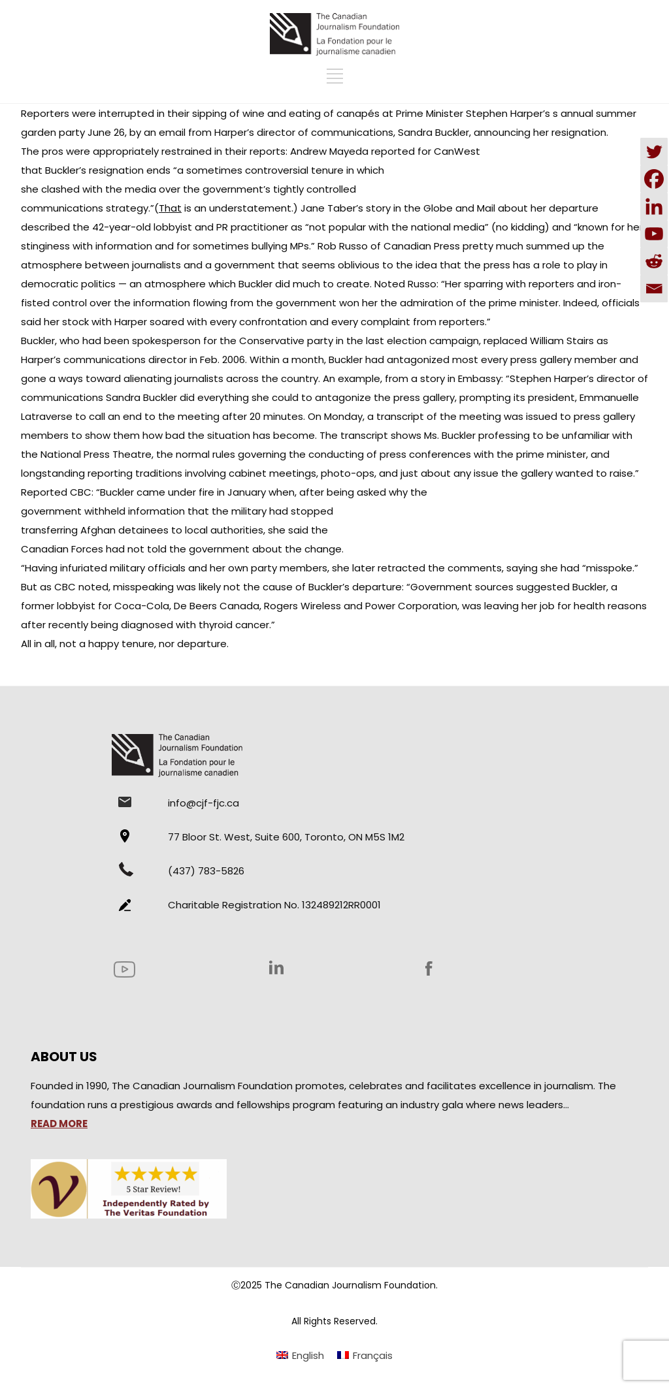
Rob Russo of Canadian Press (389, 246)
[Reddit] (654, 261)
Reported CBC (56, 492)
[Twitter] (654, 151)
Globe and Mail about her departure (510, 208)
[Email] (654, 288)
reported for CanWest (425, 151)
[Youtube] (654, 233)
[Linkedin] (654, 206)
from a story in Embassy (443, 378)
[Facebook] (654, 179)
